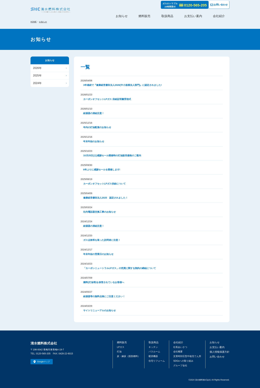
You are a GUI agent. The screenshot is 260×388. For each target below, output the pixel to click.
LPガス (122, 347)
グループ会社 (182, 365)
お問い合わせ (218, 3)
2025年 (37, 77)
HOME (34, 21)
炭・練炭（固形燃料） (129, 356)
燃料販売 (172, 14)
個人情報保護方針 (220, 351)
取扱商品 (188, 14)
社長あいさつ (182, 347)
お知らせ (157, 14)
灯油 (120, 351)
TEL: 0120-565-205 (41, 353)
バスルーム (156, 351)
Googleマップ (45, 362)
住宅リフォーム (158, 360)
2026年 (37, 68)
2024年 (37, 86)
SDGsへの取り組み (185, 360)
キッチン (154, 347)
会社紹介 (224, 14)
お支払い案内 (206, 14)
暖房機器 (154, 356)
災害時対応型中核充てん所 (188, 356)
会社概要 (179, 351)
